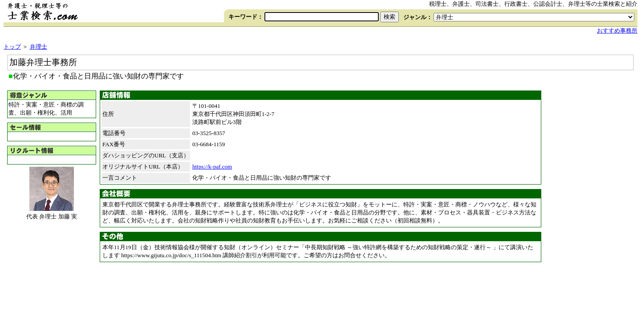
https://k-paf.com (212, 166)
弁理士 (38, 46)
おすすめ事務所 (617, 30)
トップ (12, 46)
